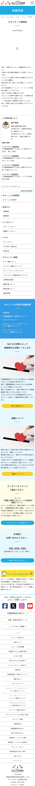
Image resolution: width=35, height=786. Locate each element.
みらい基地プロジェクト (15, 325)
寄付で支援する (17, 406)
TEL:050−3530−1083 (17, 782)
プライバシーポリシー (17, 747)
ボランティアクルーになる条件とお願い (17, 715)
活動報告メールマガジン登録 (17, 738)
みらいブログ (15, 147)
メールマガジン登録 (17, 626)
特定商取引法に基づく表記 (17, 751)
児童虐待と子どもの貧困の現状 (17, 651)
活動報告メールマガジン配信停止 (17, 742)
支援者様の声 (17, 724)
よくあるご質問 (17, 656)
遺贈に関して (17, 679)
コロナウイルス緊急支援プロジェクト (15, 275)
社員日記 (6, 251)
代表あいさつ (17, 642)
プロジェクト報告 (10, 257)
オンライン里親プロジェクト (12, 266)
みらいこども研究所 (11, 195)
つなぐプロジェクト (10, 320)
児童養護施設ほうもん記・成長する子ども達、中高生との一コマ (17, 168)
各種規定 (6, 211)
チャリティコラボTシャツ (10, 186)
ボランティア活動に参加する (17, 710)
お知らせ (6, 207)
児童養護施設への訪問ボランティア (15, 316)
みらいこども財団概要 (17, 647)
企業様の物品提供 (27, 191)
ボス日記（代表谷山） (10, 246)
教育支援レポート (9, 289)
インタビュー (8, 222)
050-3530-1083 (17, 548)
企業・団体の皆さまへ (17, 620)
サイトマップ (17, 761)
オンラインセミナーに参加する (17, 523)
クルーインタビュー (10, 226)
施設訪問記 (7, 293)
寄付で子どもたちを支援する (17, 661)
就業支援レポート (9, 284)
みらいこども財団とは (17, 637)
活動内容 (6, 313)
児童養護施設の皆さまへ (17, 613)
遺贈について (17, 474)
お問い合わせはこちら (17, 560)
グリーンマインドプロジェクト (13, 270)
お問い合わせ (17, 756)
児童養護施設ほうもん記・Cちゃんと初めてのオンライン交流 (17, 159)
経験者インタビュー (10, 231)
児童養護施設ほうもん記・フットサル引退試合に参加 (17, 177)
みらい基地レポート (10, 261)
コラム (5, 237)
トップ (18, 633)
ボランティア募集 (17, 719)
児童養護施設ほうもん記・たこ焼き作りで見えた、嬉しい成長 (17, 150)
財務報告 (6, 216)
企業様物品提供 (8, 280)
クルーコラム (7, 242)
